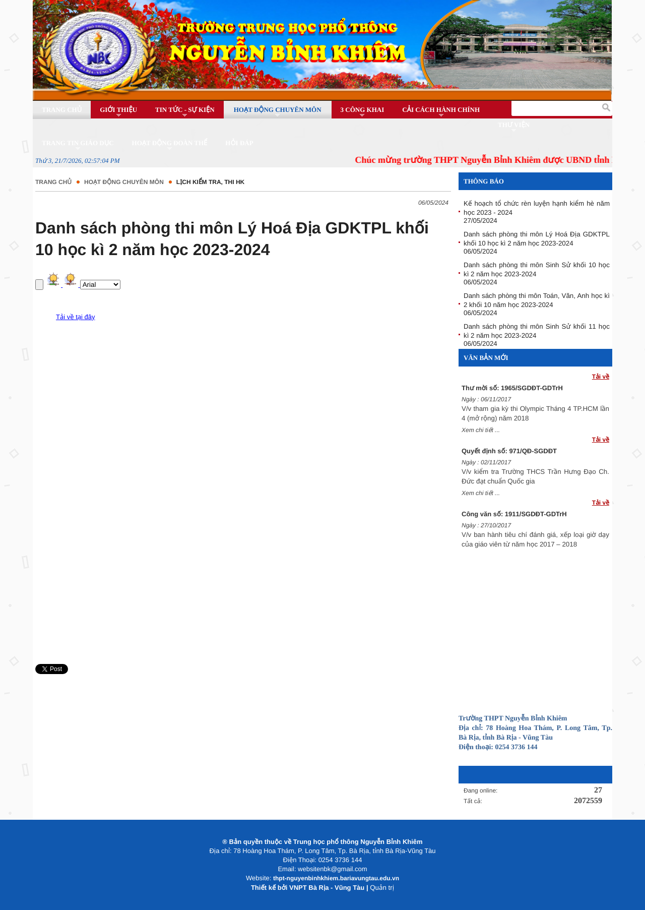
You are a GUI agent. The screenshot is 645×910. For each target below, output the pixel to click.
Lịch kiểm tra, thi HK (210, 182)
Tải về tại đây (75, 317)
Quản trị (382, 887)
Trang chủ (53, 182)
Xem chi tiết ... (481, 431)
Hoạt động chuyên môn (124, 182)
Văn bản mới (486, 357)
